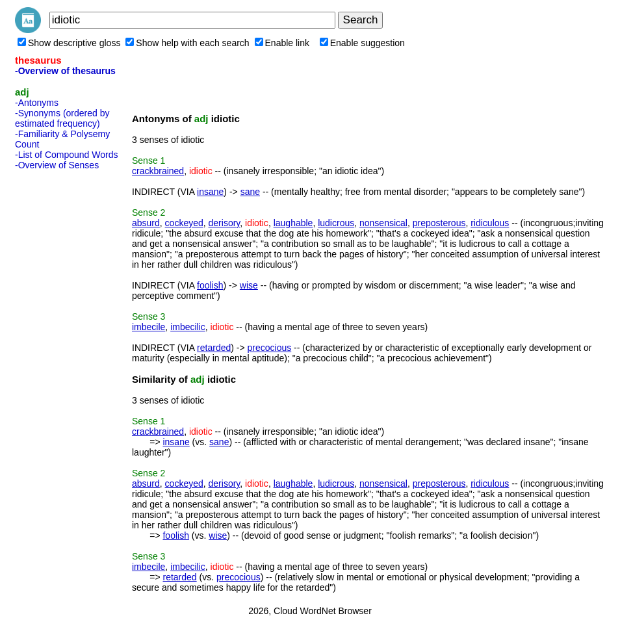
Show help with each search (187, 43)
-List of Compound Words (66, 154)
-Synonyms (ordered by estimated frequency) (62, 118)
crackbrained (158, 171)
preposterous (439, 223)
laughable (293, 223)
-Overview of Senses (57, 165)
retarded (214, 347)
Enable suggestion (362, 43)
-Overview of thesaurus (65, 71)
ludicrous (336, 223)
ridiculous (490, 223)
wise (249, 285)
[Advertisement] (67, 370)
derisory (224, 223)
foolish (210, 285)
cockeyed (184, 223)
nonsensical (383, 223)
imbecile (148, 327)
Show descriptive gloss (69, 43)
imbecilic (187, 327)
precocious (270, 347)
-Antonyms (36, 102)
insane (210, 192)
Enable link (282, 43)
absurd (146, 223)
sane (250, 192)
